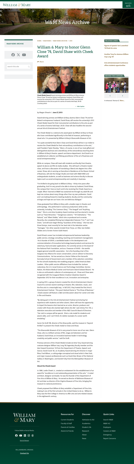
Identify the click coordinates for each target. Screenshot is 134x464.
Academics (86, 424)
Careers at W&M (109, 431)
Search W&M (108, 420)
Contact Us (24, 452)
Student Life (86, 427)
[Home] (17, 5)
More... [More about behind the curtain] (122, 101)
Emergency (107, 435)
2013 (70, 41)
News (84, 439)
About (84, 435)
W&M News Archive (67, 22)
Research (85, 431)
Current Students (67, 420)
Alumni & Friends (67, 431)
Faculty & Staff (66, 424)
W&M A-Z (106, 424)
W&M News (47, 41)
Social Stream (24, 440)
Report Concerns (109, 439)
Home (39, 41)
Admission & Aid (88, 420)
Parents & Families (68, 427)
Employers (107, 427)
